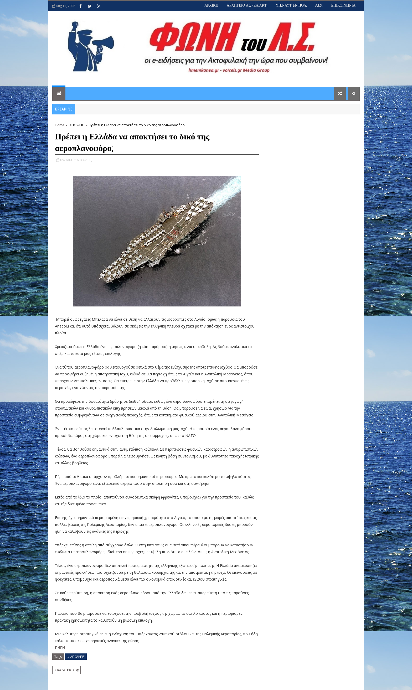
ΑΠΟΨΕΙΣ (76, 125)
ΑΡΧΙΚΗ (211, 5)
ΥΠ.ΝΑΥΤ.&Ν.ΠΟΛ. (291, 5)
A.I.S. (319, 5)
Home (59, 125)
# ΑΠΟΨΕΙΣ (76, 656)
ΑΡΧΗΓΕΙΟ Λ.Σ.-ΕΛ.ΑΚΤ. (247, 5)
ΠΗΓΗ (60, 647)
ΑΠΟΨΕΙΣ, (84, 160)
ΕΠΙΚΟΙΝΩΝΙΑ (343, 5)
